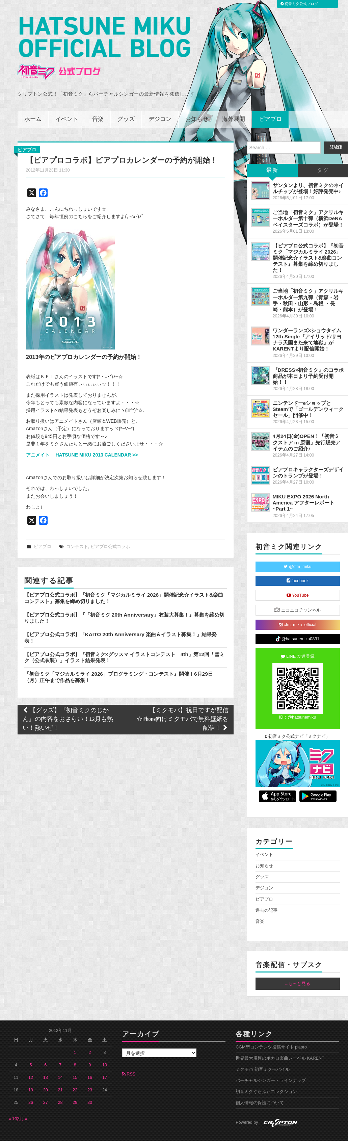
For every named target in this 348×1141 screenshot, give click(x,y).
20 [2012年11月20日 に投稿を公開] (45, 1075)
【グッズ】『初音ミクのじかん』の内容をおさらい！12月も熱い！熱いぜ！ (68, 704)
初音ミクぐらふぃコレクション (266, 1076)
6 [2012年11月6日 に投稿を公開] (45, 1050)
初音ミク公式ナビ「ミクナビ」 (297, 721)
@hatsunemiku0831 (297, 624)
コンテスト (77, 531)
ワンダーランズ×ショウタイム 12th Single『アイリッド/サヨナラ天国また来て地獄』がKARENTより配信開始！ (307, 325)
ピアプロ (270, 104)
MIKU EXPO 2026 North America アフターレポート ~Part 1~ (304, 488)
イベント (66, 104)
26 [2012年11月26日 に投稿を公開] (30, 1087)
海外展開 (233, 104)
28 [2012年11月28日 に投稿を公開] (60, 1087)
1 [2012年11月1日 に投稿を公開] (75, 1037)
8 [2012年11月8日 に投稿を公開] (75, 1050)
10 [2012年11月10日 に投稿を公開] (104, 1050)
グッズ (126, 104)
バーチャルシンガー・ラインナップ (271, 1065)
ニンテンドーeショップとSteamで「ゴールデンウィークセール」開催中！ (308, 394)
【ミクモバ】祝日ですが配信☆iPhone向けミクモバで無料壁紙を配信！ (182, 704)
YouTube (298, 580)
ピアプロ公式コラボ (110, 531)
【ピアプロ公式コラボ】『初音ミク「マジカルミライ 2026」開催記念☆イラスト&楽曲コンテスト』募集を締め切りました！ (308, 243)
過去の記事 (266, 895)
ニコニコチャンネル (297, 595)
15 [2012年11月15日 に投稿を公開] (75, 1062)
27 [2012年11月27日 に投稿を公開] (45, 1087)
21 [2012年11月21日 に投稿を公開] (60, 1075)
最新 (272, 155)
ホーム (33, 104)
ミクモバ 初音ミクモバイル (263, 1054)
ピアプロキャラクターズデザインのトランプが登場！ (308, 458)
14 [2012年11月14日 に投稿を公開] (60, 1062)
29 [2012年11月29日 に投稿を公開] (75, 1087)
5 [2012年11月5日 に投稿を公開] (31, 1050)
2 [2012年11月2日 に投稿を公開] (90, 1037)
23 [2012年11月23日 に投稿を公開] (89, 1075)
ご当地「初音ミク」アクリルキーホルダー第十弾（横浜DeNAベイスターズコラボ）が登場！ (308, 203)
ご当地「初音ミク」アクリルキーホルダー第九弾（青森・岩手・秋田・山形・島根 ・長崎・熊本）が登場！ (308, 285)
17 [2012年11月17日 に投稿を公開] (104, 1062)
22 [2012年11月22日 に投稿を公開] (75, 1075)
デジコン (160, 104)
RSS (128, 1059)
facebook (298, 566)
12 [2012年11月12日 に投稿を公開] (30, 1062)
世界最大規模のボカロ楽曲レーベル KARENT (280, 1043)
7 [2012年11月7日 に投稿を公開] (60, 1050)
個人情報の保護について (260, 1088)
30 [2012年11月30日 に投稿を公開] (89, 1087)
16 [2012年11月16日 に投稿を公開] (89, 1062)
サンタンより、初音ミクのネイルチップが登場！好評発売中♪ (308, 173)
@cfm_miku (297, 551)
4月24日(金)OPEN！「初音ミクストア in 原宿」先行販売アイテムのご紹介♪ (307, 427)
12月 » (21, 1103)
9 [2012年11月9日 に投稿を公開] (90, 1050)
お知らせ (196, 104)
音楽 (98, 104)
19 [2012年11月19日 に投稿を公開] (30, 1075)
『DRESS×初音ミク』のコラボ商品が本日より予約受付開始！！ (308, 361)
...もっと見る (298, 968)
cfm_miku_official (297, 609)
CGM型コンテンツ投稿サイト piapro (271, 1032)
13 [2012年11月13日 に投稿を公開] (45, 1062)
